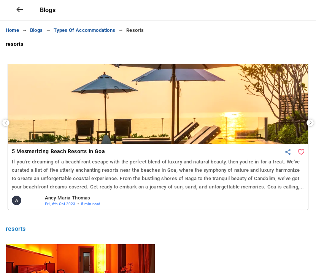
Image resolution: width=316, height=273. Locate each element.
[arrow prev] (19, 33)
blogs (36, 53)
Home (12, 53)
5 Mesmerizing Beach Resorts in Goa (58, 174)
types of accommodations (84, 53)
